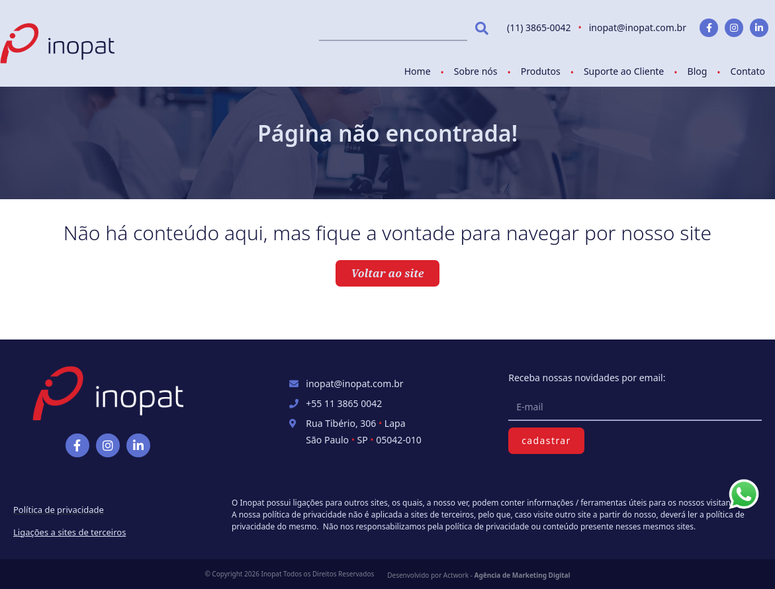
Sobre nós (476, 71)
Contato (748, 71)
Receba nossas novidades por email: (586, 377)
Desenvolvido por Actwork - (478, 575)
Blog (697, 71)
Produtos (541, 71)
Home (417, 71)
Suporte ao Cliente (624, 71)
